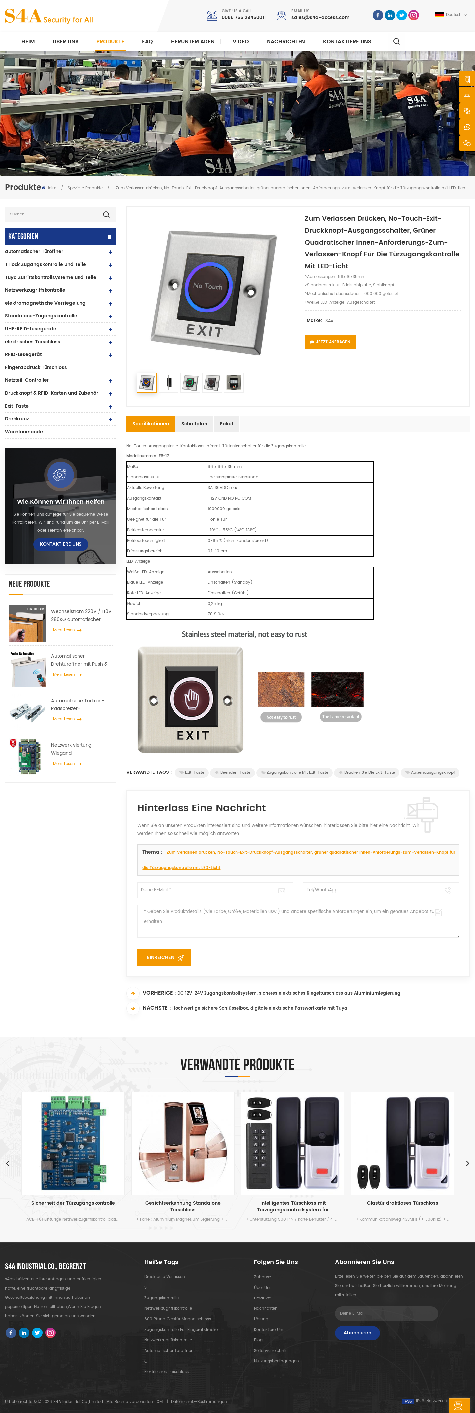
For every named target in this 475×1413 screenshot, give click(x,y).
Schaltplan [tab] (194, 424)
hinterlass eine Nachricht (428, 1405)
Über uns (66, 41)
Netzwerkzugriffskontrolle (35, 290)
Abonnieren (357, 1333)
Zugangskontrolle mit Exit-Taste (294, 773)
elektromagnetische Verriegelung (45, 303)
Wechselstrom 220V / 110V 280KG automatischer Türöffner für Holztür (81, 616)
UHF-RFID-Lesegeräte (30, 329)
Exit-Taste (17, 406)
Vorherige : (151, 993)
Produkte (110, 41)
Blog (258, 1340)
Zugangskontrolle (161, 1298)
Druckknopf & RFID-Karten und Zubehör (51, 393)
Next (467, 1162)
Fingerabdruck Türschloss (36, 367)
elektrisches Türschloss (32, 341)
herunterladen (193, 41)
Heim (28, 41)
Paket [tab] (226, 424)
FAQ (147, 41)
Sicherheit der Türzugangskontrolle (73, 1203)
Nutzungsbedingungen (276, 1361)
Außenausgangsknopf (430, 773)
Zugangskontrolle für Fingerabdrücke (181, 1330)
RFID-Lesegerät (23, 354)
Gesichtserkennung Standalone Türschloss (183, 1206)
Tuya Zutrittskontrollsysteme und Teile (50, 277)
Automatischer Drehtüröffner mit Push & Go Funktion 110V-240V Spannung (79, 660)
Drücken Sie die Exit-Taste (367, 773)
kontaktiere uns (347, 41)
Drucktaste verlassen (164, 1277)
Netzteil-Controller (27, 380)
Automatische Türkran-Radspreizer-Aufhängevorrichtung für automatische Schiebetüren (79, 705)
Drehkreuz (17, 419)
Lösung (261, 1319)
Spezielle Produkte (85, 188)
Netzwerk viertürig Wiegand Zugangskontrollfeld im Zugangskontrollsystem (77, 749)
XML (160, 1402)
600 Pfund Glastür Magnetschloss (177, 1319)
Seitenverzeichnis (270, 1351)
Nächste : (148, 1008)
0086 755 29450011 (244, 17)
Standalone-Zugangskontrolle (41, 316)
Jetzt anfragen (330, 342)
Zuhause (262, 1277)
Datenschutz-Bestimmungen (199, 1402)
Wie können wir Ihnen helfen (61, 502)
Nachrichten (286, 41)
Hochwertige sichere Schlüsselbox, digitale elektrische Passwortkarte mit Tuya (259, 1008)
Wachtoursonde (24, 432)
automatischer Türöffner (34, 251)
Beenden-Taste (232, 773)
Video (241, 41)
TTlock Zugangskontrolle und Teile (45, 264)
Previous (7, 1162)
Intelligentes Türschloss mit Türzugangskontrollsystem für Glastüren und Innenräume (293, 1206)
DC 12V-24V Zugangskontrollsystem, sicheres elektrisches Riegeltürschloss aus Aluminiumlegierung (288, 993)
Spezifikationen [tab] (150, 424)
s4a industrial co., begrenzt (45, 1266)
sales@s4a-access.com (320, 17)
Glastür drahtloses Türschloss (402, 1203)
